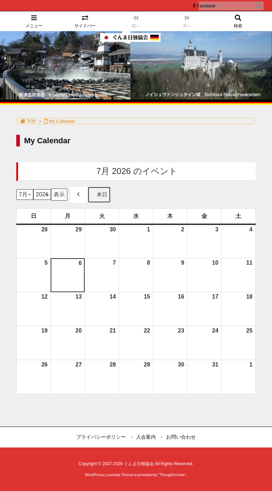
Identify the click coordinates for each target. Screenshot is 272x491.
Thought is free (172, 475)
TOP (31, 121)
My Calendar (62, 121)
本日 (99, 195)
